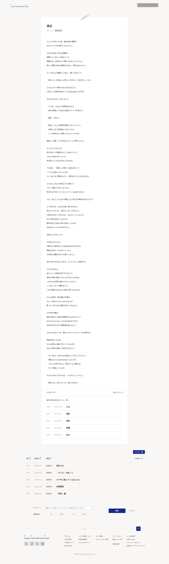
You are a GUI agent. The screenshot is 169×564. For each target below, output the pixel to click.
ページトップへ (138, 529)
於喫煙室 (60, 487)
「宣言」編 (61, 494)
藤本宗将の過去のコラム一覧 (57, 400)
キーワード (37, 507)
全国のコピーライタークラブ (136, 546)
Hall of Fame (68, 546)
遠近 (68, 421)
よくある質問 (131, 536)
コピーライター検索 (102, 539)
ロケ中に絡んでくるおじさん (68, 480)
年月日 (37, 458)
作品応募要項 (83, 539)
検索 (117, 511)
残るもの (60, 466)
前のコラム (52, 392)
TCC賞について (69, 542)
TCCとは (67, 536)
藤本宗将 (58, 30)
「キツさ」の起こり (64, 473)
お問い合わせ (131, 539)
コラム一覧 (139, 452)
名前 (49, 458)
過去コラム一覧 (117, 539)
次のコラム (117, 392)
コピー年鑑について (85, 536)
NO (28, 458)
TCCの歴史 (68, 539)
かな (68, 407)
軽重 (68, 428)
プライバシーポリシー (134, 542)
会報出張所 (116, 544)
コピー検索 (99, 536)
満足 (68, 414)
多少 (68, 435)
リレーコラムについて (148, 5)
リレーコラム (117, 536)
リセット (133, 511)
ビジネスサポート (84, 542)
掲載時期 (36, 514)
